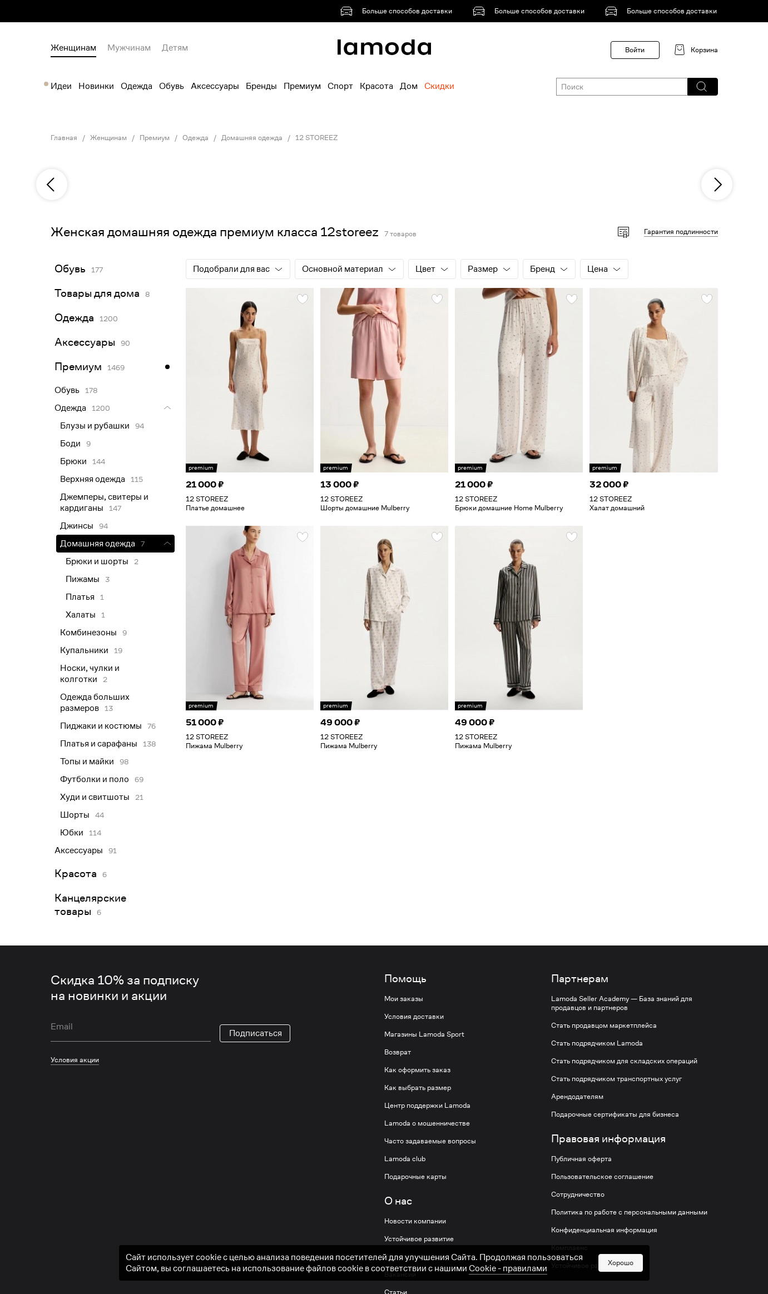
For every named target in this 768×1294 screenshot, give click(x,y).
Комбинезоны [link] (88, 632)
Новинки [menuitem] (96, 86)
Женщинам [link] (108, 137)
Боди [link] (70, 443)
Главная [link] (64, 137)
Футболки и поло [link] (94, 779)
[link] (398, 11)
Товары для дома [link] (97, 293)
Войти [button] (635, 49)
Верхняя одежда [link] (92, 479)
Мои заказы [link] (403, 998)
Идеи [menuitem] (61, 86)
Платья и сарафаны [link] (98, 743)
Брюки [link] (73, 461)
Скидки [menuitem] (439, 86)
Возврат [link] (397, 1052)
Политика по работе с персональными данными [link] (629, 1212)
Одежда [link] (195, 137)
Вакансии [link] (400, 1274)
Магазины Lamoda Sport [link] (424, 1034)
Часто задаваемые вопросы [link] (430, 1141)
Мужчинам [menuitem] (129, 47)
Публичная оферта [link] (581, 1158)
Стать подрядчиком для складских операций (624, 1061)
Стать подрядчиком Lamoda (597, 1043)
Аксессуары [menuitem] (215, 86)
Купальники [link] (84, 650)
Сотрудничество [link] (578, 1194)
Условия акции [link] (75, 1059)
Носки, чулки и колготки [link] (90, 674)
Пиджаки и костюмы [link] (101, 725)
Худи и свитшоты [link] (95, 797)
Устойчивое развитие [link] (419, 1239)
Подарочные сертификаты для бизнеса (615, 1114)
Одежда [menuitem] (136, 86)
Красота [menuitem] (376, 86)
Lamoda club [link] (404, 1158)
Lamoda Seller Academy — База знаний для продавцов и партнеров (621, 1003)
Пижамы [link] (83, 579)
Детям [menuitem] (175, 47)
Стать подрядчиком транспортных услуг (616, 1078)
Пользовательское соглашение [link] (602, 1176)
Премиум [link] (155, 137)
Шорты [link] (75, 814)
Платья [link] (80, 597)
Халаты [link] (81, 614)
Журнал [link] (397, 1256)
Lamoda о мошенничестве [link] (427, 1123)
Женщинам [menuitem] (73, 47)
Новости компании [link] (415, 1221)
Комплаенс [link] (569, 1247)
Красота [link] (75, 873)
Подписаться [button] (255, 1033)
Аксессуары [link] (84, 342)
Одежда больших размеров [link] (95, 702)
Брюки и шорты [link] (97, 561)
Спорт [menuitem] (340, 86)
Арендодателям (577, 1096)
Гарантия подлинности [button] (681, 231)
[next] (716, 184)
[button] (702, 87)
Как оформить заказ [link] (417, 1070)
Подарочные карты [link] (415, 1176)
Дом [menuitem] (409, 86)
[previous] (51, 184)
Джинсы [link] (76, 525)
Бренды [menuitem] (261, 86)
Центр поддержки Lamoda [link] (427, 1105)
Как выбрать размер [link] (417, 1087)
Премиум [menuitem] (302, 86)
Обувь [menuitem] (171, 86)
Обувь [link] (70, 268)
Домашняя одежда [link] (252, 137)
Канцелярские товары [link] (90, 905)
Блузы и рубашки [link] (95, 425)
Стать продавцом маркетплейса (604, 1025)
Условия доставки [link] (414, 1016)
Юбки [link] (71, 832)
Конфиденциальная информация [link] (604, 1230)
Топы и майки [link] (87, 761)
